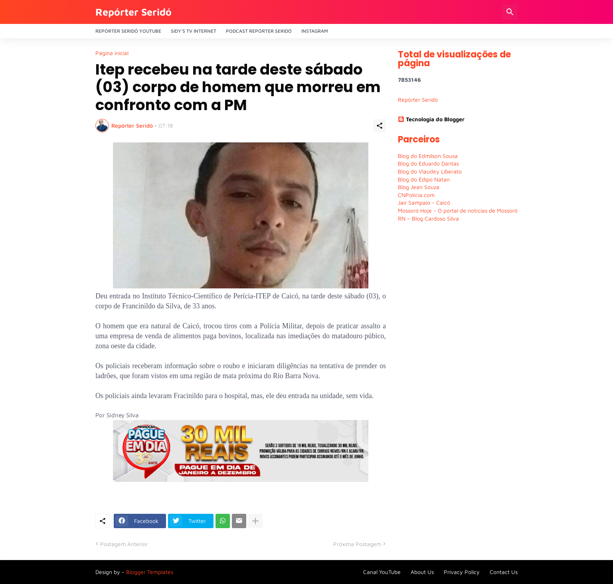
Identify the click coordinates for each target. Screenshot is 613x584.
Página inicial (112, 53)
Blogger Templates (149, 571)
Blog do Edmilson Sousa (428, 155)
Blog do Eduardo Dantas (428, 163)
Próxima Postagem (357, 544)
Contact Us (504, 571)
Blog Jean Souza (418, 186)
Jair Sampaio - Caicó (424, 202)
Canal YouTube (382, 571)
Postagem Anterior (124, 544)
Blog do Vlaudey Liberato (430, 171)
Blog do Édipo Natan (424, 179)
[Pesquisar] (510, 12)
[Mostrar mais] (255, 521)
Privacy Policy (462, 571)
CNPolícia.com (416, 194)
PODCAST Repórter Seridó (259, 31)
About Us (422, 571)
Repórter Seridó (133, 12)
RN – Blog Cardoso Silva (428, 218)
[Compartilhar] (379, 125)
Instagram (314, 31)
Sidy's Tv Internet (193, 31)
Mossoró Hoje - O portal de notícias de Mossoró (458, 210)
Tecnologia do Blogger (431, 119)
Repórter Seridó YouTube (128, 31)
